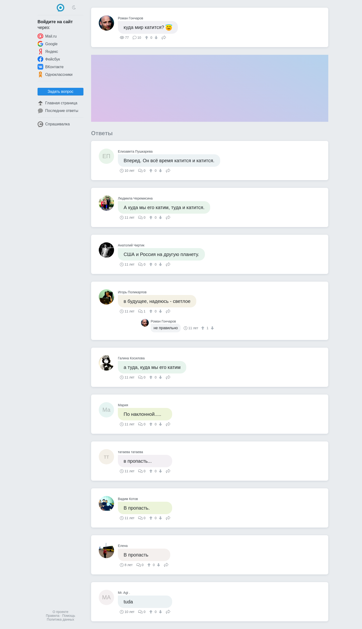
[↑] (147, 37)
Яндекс (48, 51)
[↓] (155, 37)
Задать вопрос (60, 91)
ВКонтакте (51, 67)
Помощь (68, 616)
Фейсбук (49, 59)
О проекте (60, 612)
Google (48, 44)
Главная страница (57, 103)
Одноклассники (55, 74)
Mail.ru (47, 36)
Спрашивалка (54, 124)
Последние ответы (58, 111)
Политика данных (60, 619)
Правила (53, 616)
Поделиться (164, 37)
